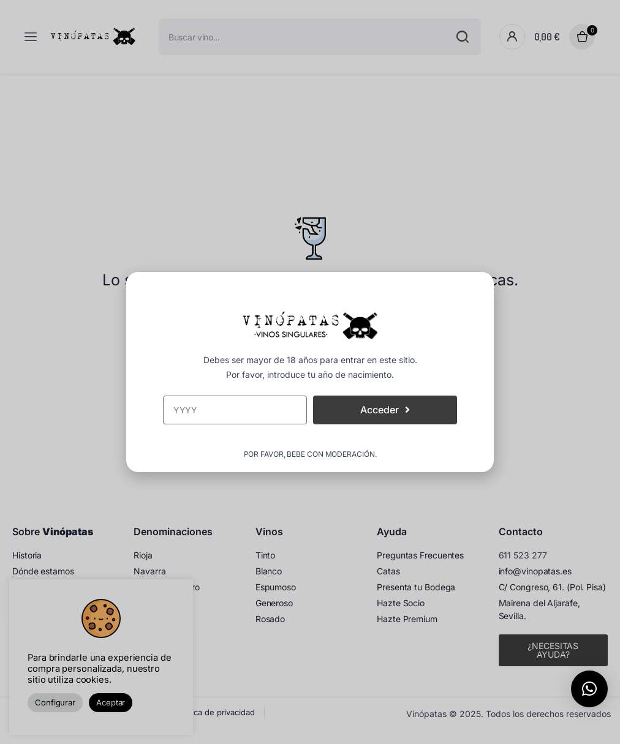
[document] (310, 372)
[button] (589, 689)
